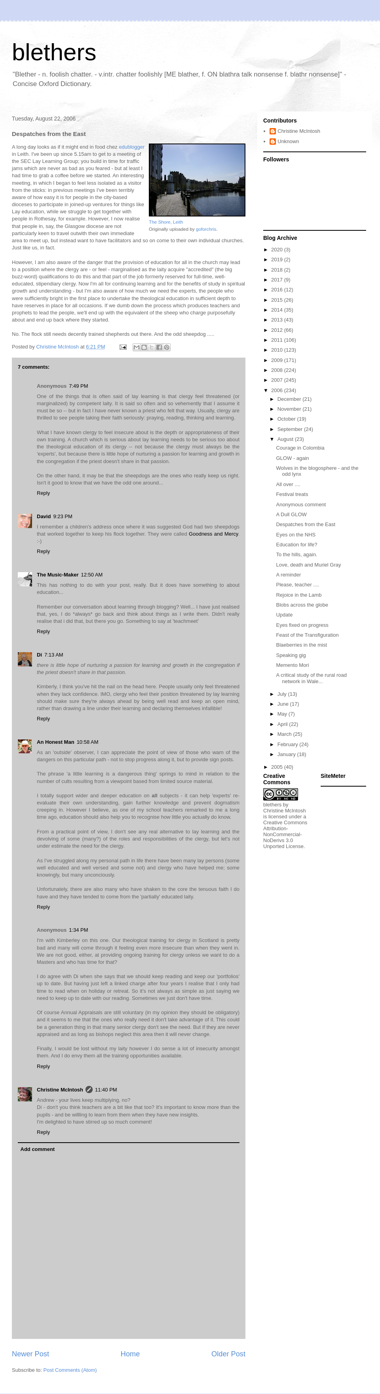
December (290, 399)
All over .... (288, 484)
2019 (277, 259)
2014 (277, 310)
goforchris (206, 229)
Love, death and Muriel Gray (308, 565)
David (44, 516)
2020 (277, 250)
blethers (54, 52)
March (285, 734)
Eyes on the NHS (295, 535)
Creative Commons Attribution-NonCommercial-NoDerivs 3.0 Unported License (285, 834)
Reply (43, 493)
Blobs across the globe (302, 605)
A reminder (288, 575)
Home (130, 1354)
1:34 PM (78, 930)
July (282, 694)
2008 (277, 370)
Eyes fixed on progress (302, 625)
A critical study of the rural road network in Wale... (311, 678)
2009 (277, 360)
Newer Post (30, 1354)
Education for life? (296, 545)
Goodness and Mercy (213, 534)
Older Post (228, 1354)
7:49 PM (78, 386)
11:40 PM (106, 1090)
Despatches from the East (305, 524)
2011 (277, 340)
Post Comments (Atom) (70, 1370)
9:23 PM (62, 516)
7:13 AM (53, 655)
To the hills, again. (296, 554)
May (283, 714)
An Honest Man (55, 742)
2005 (277, 767)
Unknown (288, 141)
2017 (277, 280)
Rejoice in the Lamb (298, 595)
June (283, 704)
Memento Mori (292, 665)
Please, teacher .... (297, 585)
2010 (277, 350)
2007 (277, 380)
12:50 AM (92, 575)
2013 (277, 320)
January (287, 754)
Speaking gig (291, 655)
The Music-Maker (57, 575)
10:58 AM (88, 742)
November (290, 409)
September (290, 429)
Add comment (38, 1149)
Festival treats (292, 494)
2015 (277, 300)
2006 (277, 390)
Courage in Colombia (300, 448)
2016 (277, 290)
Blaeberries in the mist (301, 645)
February (288, 744)
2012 (277, 330)
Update (284, 615)
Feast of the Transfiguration (307, 635)
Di (39, 655)
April (283, 724)
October (287, 419)
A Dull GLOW (291, 514)
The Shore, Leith (166, 221)
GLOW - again (292, 458)
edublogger (131, 147)
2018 (277, 270)
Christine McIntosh (60, 1090)
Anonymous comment (301, 504)
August (286, 439)
